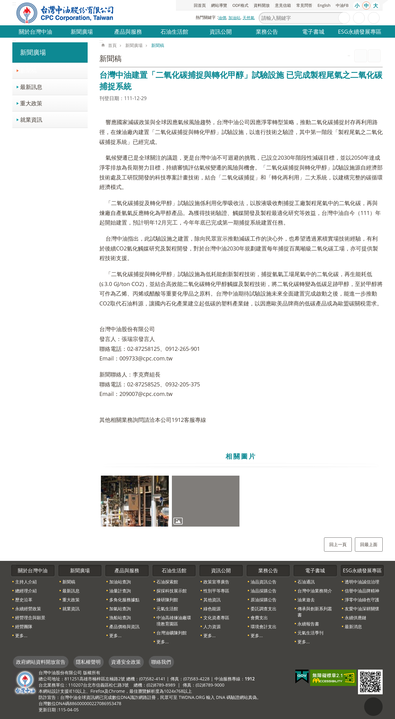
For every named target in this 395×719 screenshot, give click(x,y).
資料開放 (262, 5)
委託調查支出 (263, 609)
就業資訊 (31, 119)
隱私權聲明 (88, 661)
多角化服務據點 (124, 600)
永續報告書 (308, 624)
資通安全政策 (126, 661)
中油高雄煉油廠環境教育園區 (173, 621)
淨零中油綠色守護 (362, 600)
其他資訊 (212, 600)
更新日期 (47, 710)
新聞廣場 (82, 31)
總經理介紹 (26, 591)
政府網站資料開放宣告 (40, 661)
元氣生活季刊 (310, 633)
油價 (222, 17)
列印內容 (361, 56)
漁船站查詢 (120, 617)
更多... (21, 635)
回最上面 (368, 544)
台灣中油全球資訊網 (65, 12)
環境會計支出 (263, 626)
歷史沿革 (23, 600)
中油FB (342, 5)
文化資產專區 (216, 617)
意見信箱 (283, 5)
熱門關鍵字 (206, 17)
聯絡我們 (161, 661)
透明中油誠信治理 (362, 582)
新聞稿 (28, 70)
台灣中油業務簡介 (314, 591)
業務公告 (267, 31)
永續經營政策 (28, 609)
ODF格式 (240, 5)
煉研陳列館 (167, 600)
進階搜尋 (359, 18)
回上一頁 (338, 544)
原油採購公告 (263, 600)
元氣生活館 (167, 609)
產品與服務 (128, 31)
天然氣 (249, 17)
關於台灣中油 (35, 31)
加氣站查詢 (120, 609)
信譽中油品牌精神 (362, 591)
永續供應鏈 (355, 617)
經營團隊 (23, 626)
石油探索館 (167, 582)
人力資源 (212, 626)
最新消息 (353, 626)
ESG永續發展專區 (359, 31)
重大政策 (31, 103)
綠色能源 (212, 609)
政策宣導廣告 (216, 582)
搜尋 (344, 18)
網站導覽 (219, 5)
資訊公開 (221, 31)
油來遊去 (306, 600)
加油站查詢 (120, 582)
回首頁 (200, 5)
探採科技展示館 (171, 591)
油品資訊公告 (263, 582)
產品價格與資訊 (124, 626)
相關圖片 (241, 456)
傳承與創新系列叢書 (314, 612)
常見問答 (304, 5)
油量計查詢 (120, 591)
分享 (374, 18)
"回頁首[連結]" (373, 706)
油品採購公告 (263, 591)
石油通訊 (306, 582)
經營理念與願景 (30, 617)
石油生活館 (174, 31)
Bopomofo (374, 56)
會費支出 (259, 617)
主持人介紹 (26, 582)
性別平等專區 (216, 591)
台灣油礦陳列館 (171, 633)
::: (14, 41)
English (324, 5)
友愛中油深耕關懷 (362, 609)
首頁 (112, 45)
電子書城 (313, 31)
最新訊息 (31, 86)
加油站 (234, 17)
